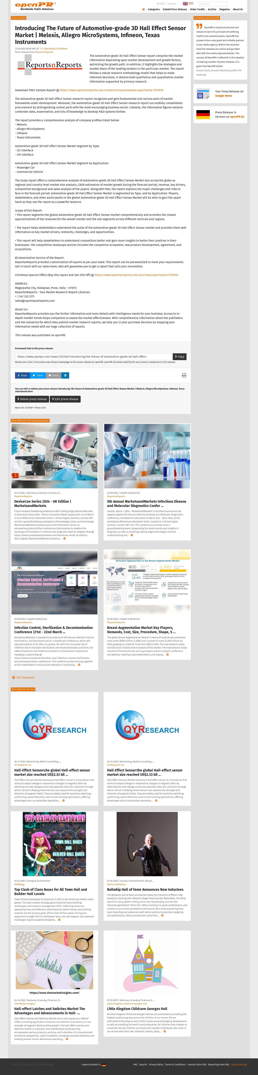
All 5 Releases (22, 677)
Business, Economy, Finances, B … (44, 493)
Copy (179, 356)
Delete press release (32, 399)
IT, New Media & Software (54, 48)
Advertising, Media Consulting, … (44, 761)
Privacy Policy (156, 1064)
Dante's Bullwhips (116, 884)
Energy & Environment (38, 880)
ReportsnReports (44, 52)
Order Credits (197, 9)
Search (235, 3)
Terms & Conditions (175, 1064)
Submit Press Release (175, 9)
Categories (154, 9)
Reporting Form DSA (218, 1064)
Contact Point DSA (197, 1064)
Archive (212, 9)
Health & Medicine (130, 493)
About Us (238, 9)
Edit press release (65, 399)
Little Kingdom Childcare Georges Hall (127, 1003)
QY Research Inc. (23, 765)
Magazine (224, 9)
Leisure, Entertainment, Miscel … (137, 880)
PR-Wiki (161, 3)
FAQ (135, 1064)
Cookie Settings (239, 1064)
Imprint (172, 3)
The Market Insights (24, 1003)
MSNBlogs (19, 884)
